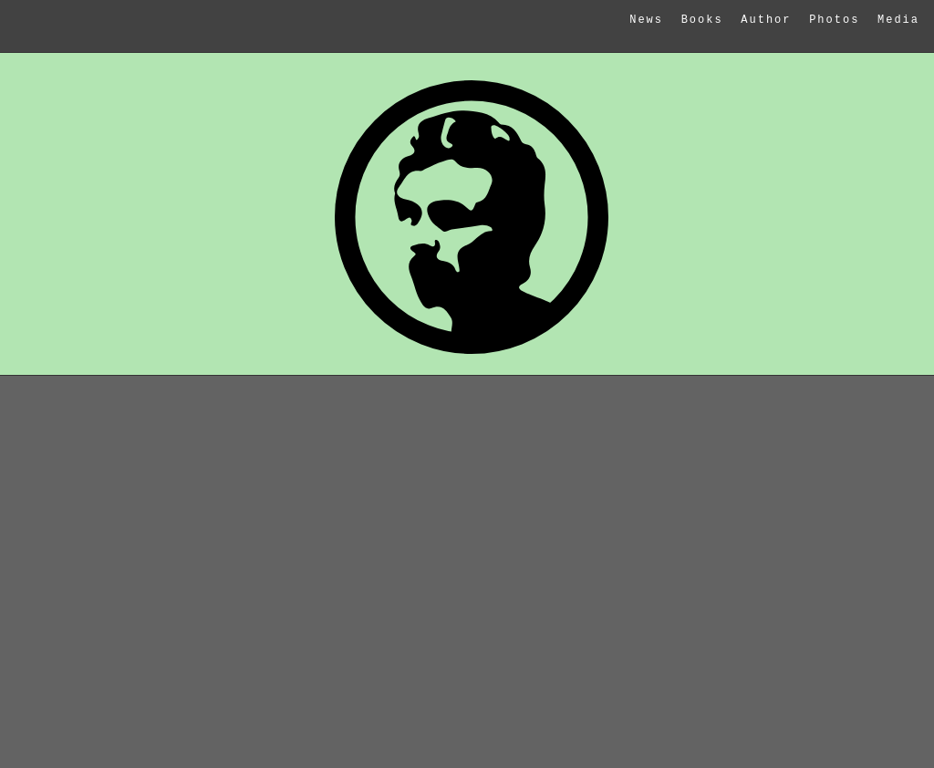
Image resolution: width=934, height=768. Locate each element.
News (646, 20)
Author (766, 20)
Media (898, 20)
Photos (834, 20)
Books (702, 20)
